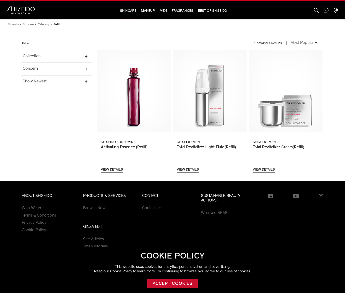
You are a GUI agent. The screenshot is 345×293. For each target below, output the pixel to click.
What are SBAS (214, 213)
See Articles (93, 239)
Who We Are (33, 208)
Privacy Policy (34, 223)
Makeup (148, 11)
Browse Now (94, 208)
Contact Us (151, 208)
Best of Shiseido (212, 11)
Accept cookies (173, 284)
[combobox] (302, 43)
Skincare (128, 11)
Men (163, 11)
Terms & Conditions (39, 216)
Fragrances (182, 11)
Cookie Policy (121, 271)
